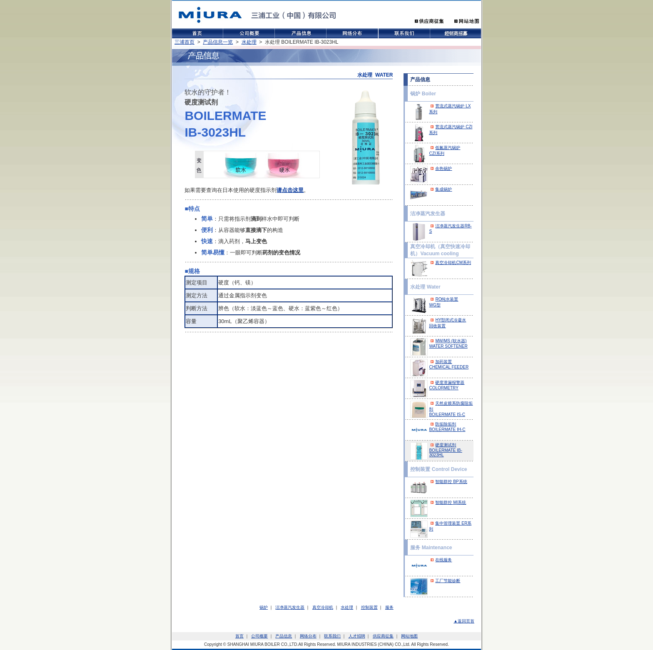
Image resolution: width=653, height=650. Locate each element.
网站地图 (409, 636)
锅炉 (263, 607)
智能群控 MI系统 (450, 502)
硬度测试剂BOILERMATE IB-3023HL (445, 450)
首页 (239, 636)
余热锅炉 (443, 168)
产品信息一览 (218, 42)
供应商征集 (383, 636)
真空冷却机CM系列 (453, 262)
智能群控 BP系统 (451, 481)
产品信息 (283, 636)
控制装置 (369, 607)
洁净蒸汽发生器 (289, 607)
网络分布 (308, 636)
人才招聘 (357, 636)
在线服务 (443, 560)
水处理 (249, 42)
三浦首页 (184, 42)
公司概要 (259, 636)
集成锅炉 (443, 189)
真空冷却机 (322, 607)
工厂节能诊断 (447, 580)
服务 (389, 607)
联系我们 (332, 636)
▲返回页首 (464, 621)
